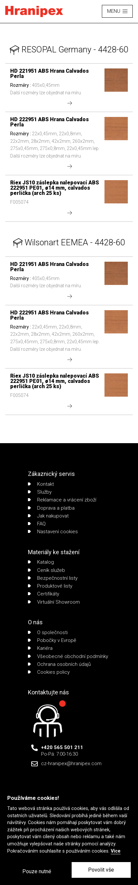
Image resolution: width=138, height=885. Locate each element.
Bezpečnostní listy (53, 578)
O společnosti (48, 632)
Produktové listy (50, 586)
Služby (40, 492)
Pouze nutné (36, 871)
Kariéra (40, 648)
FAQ (37, 524)
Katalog (41, 562)
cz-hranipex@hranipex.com (71, 763)
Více (116, 851)
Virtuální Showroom (54, 602)
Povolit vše (101, 870)
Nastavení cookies (53, 532)
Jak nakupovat (48, 516)
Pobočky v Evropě (52, 640)
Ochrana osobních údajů (59, 664)
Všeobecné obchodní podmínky (68, 656)
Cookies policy (49, 672)
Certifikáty (43, 594)
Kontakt (41, 484)
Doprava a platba (51, 508)
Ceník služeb (46, 570)
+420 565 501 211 (62, 747)
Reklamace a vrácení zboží (62, 500)
